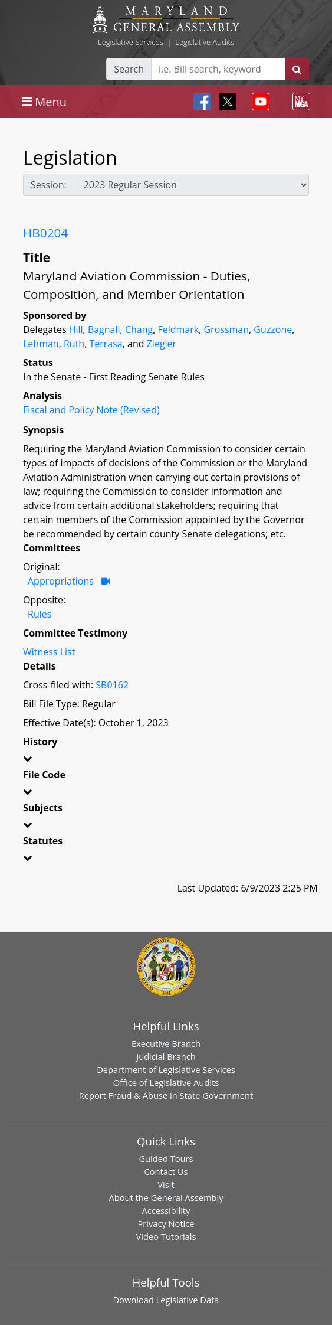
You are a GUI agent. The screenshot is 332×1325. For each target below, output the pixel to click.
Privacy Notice (165, 1223)
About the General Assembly (166, 1197)
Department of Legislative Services (166, 1069)
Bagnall (104, 329)
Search (129, 69)
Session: (49, 184)
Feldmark (178, 329)
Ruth (74, 343)
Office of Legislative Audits (166, 1082)
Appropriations (61, 581)
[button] (166, 760)
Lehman (41, 343)
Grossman (226, 329)
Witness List (49, 651)
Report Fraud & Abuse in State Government (166, 1095)
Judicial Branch (166, 1056)
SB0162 (112, 684)
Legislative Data (187, 1300)
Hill (76, 329)
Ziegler (161, 343)
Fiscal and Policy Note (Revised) (91, 409)
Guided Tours (166, 1158)
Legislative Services (130, 42)
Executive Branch (166, 1043)
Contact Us (166, 1171)
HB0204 (45, 232)
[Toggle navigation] (44, 101)
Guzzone (273, 329)
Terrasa (105, 343)
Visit (165, 1184)
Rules (39, 614)
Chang (139, 329)
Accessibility (166, 1210)
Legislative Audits (204, 42)
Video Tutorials (166, 1236)
